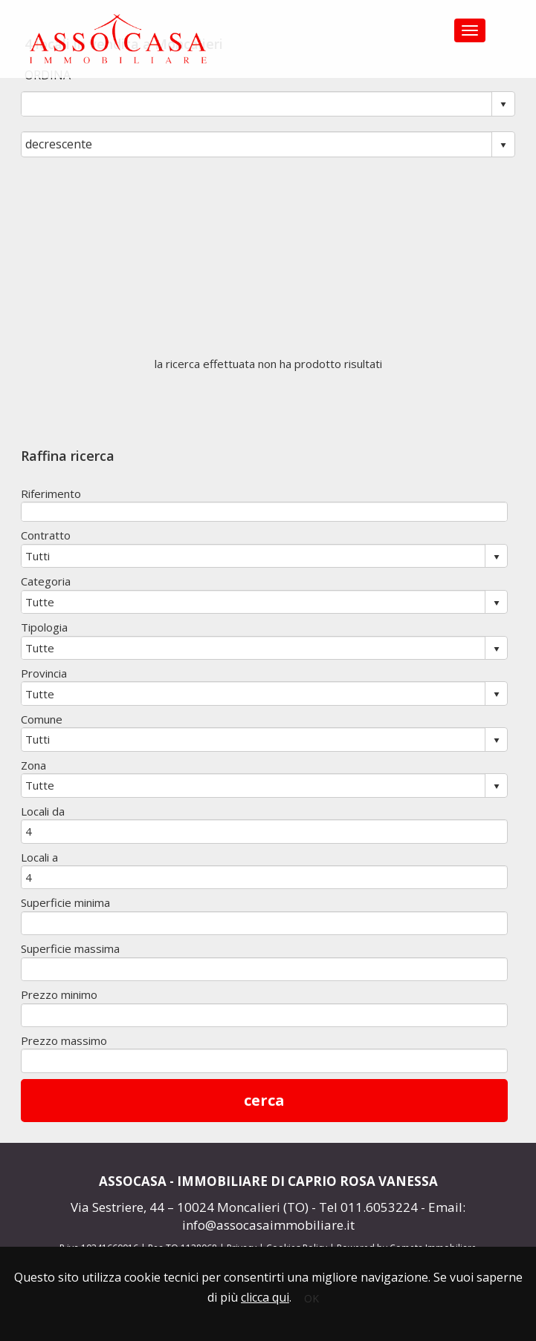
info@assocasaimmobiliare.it (268, 1224)
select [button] (503, 105)
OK (311, 1298)
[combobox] (257, 104)
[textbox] (264, 511)
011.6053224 (379, 1207)
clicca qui (265, 1297)
